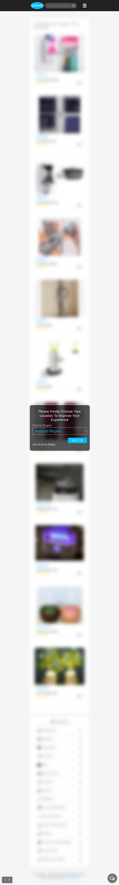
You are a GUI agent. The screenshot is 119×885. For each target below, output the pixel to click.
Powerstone (73, 877)
